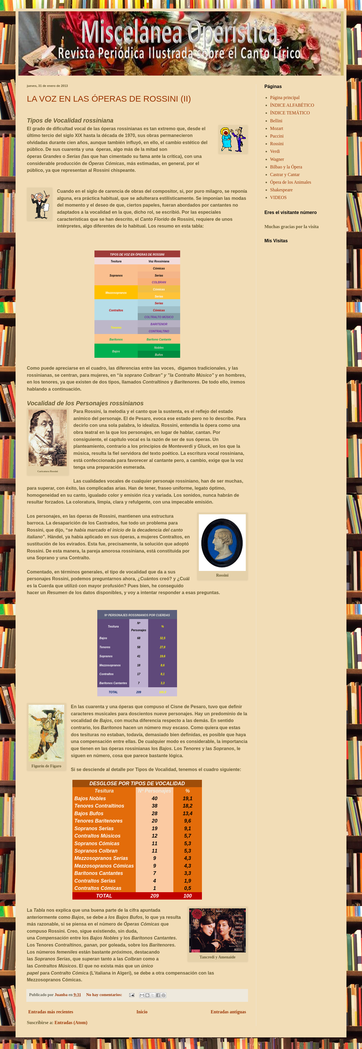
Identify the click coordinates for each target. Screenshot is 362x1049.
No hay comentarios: (104, 994)
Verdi (275, 151)
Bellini (276, 120)
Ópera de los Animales (290, 182)
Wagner (277, 159)
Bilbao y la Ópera (286, 166)
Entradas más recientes (50, 1011)
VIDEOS (278, 197)
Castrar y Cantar (285, 174)
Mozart (276, 128)
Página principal (284, 97)
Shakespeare (281, 189)
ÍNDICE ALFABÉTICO (292, 105)
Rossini (277, 143)
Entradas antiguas (228, 1011)
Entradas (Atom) (71, 1022)
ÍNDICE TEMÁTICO (290, 112)
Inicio (141, 1011)
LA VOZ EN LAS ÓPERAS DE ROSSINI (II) (109, 98)
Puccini (277, 136)
